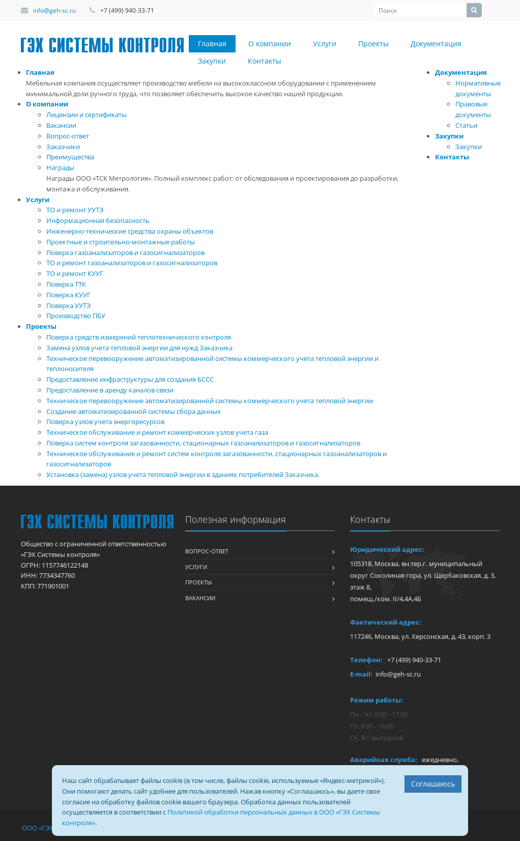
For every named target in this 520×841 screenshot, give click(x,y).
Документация (436, 43)
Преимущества (70, 156)
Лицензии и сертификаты (86, 114)
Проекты (373, 43)
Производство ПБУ (75, 315)
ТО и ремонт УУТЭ (74, 209)
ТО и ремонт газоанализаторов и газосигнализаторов (131, 262)
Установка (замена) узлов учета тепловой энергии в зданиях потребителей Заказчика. (183, 474)
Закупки (212, 61)
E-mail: (361, 674)
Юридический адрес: (387, 549)
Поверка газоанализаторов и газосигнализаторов (125, 252)
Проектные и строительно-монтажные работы (120, 241)
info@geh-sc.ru (54, 10)
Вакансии (61, 125)
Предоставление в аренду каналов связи (110, 390)
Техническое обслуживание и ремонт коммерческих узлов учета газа (157, 432)
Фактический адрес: (385, 622)
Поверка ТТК (66, 284)
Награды (60, 167)
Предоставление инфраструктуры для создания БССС (130, 379)
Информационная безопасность (98, 220)
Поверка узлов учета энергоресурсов (105, 421)
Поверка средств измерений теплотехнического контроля (138, 337)
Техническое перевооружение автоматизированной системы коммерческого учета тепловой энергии (209, 400)
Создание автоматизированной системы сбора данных (133, 411)
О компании (269, 43)
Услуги (324, 43)
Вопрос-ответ (67, 136)
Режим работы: (376, 700)
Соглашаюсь (433, 784)
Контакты (264, 61)
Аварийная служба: (383, 759)
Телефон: (366, 659)
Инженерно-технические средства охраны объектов (129, 231)
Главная (212, 43)
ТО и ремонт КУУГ (74, 273)
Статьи (466, 125)
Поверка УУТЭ (68, 305)
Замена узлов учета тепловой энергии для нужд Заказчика (139, 347)
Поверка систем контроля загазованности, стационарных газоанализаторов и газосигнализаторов (203, 442)
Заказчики (63, 146)
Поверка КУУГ (68, 294)
